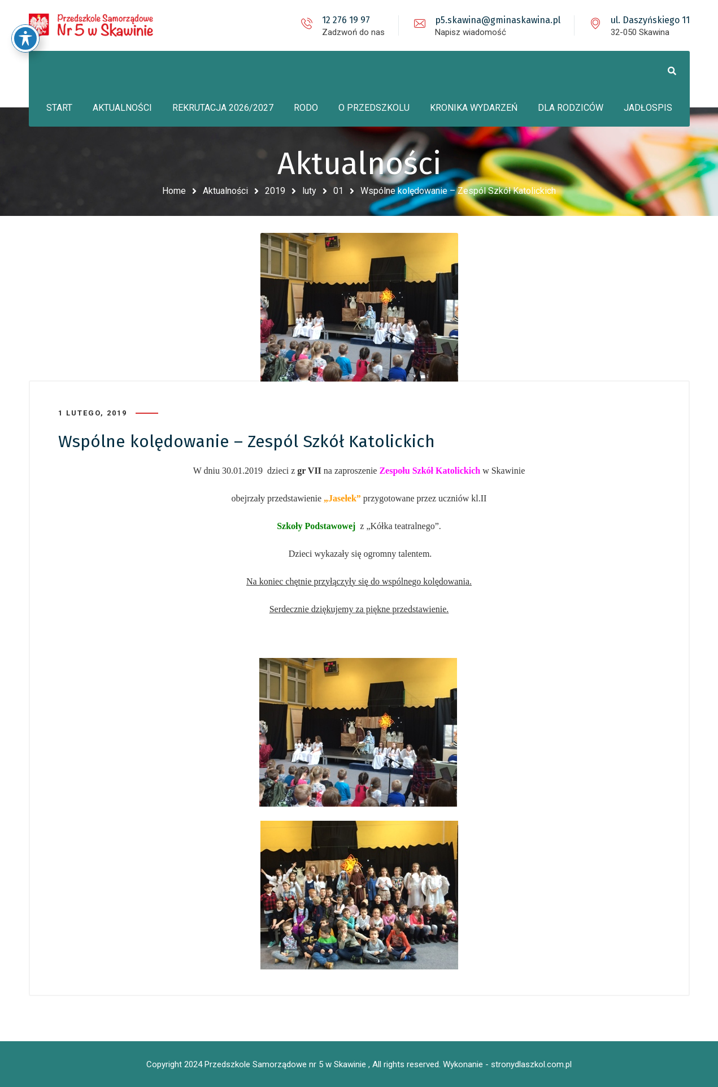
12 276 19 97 (346, 20)
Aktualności (225, 190)
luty (309, 190)
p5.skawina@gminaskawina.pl (497, 20)
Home (174, 190)
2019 (275, 190)
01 (338, 190)
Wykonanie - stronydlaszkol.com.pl (507, 1064)
